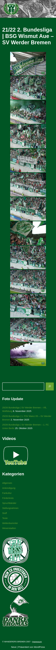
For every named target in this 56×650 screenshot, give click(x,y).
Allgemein (7, 483)
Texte (5, 518)
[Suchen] (50, 386)
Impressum (37, 642)
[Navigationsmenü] (50, 8)
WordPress (39, 647)
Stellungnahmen (10, 508)
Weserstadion (9, 528)
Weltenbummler (10, 523)
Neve (13, 647)
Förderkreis (8, 498)
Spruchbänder (9, 503)
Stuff (4, 513)
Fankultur (7, 493)
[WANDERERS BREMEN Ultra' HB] (11, 9)
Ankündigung (8, 488)
